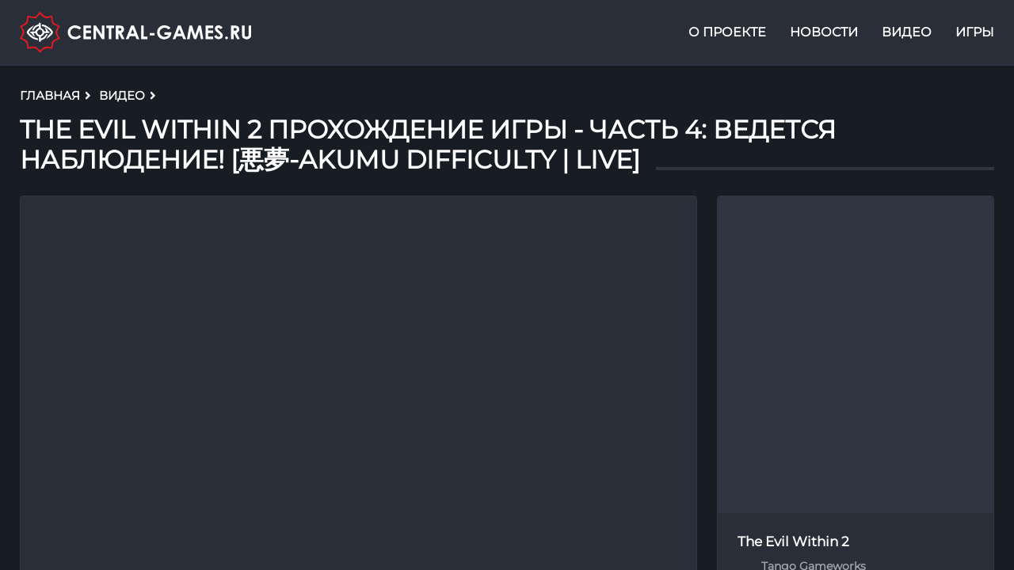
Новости (824, 34)
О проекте (727, 34)
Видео (907, 34)
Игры (974, 34)
